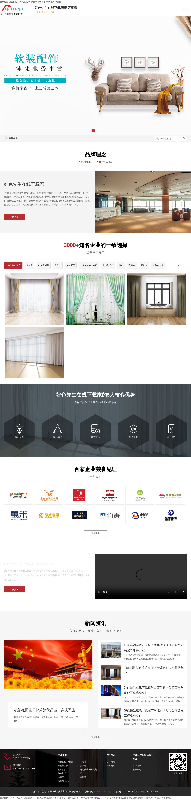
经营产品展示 (95, 252)
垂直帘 (132, 265)
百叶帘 (144, 265)
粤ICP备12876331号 (102, 792)
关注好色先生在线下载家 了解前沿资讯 (95, 630)
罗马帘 (57, 265)
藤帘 (121, 265)
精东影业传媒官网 (117, 798)
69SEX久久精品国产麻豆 (64, 798)
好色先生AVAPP (15, 798)
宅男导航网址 (165, 798)
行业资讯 (111, 765)
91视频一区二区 (101, 798)
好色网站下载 (30, 798)
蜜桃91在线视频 (151, 798)
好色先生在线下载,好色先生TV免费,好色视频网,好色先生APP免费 (30, 2)
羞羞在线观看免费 (85, 798)
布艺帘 (29, 265)
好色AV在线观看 (44, 798)
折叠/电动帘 (158, 265)
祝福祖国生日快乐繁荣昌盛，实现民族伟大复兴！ (53, 710)
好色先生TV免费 (13, 265)
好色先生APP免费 (88, 265)
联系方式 (137, 765)
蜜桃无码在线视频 (135, 798)
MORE (180, 265)
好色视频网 (43, 265)
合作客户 (95, 476)
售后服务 (137, 769)
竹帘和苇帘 (108, 265)
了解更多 (14, 217)
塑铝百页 (70, 265)
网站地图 (4, 798)
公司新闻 (111, 762)
